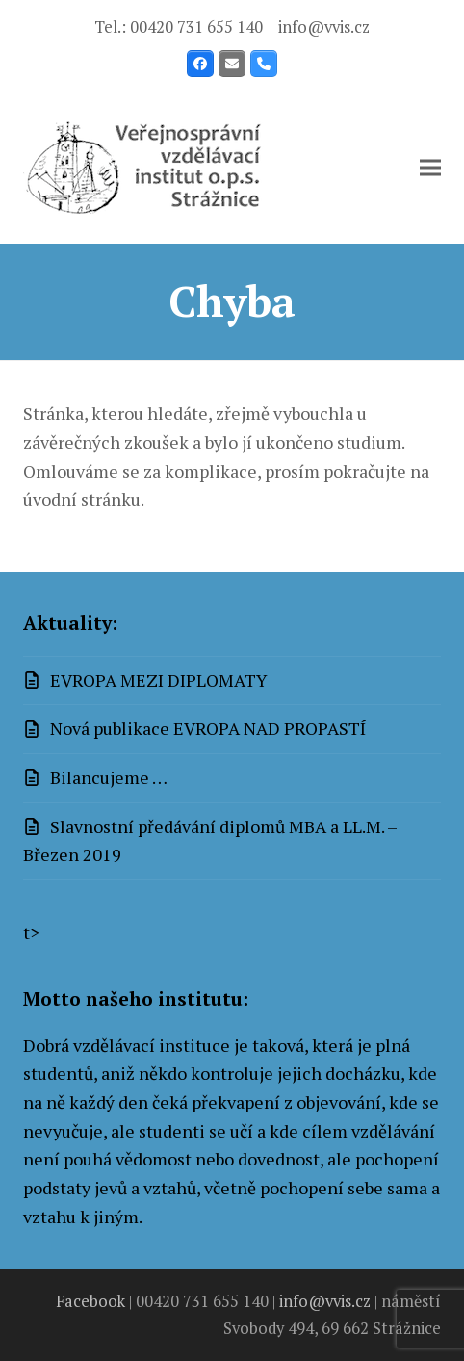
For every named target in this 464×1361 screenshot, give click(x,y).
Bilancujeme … (109, 777)
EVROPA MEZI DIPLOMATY (159, 680)
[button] (430, 168)
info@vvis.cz (324, 27)
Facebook (90, 1301)
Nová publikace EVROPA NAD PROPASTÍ (208, 728)
